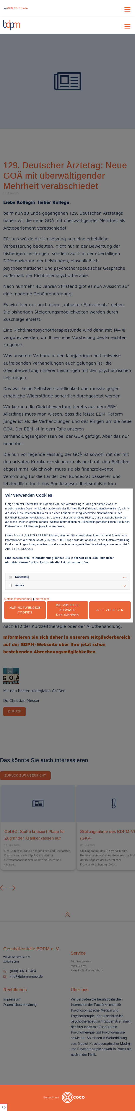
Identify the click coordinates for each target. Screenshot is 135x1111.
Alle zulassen (110, 610)
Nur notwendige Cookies (28, 610)
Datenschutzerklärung (18, 598)
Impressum (42, 598)
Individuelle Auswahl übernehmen (69, 610)
